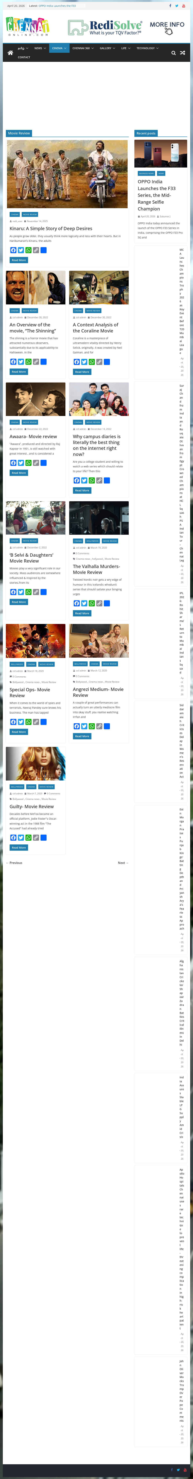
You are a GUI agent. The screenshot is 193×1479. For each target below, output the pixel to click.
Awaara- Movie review (33, 436)
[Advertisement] (96, 101)
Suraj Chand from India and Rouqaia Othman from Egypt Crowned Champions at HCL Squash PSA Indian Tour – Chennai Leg (182, 473)
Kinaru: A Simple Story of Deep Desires (51, 228)
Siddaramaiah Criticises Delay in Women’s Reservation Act (182, 740)
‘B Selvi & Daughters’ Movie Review (31, 558)
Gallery (105, 48)
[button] (26, 48)
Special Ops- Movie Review (30, 692)
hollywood (97, 558)
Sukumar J (165, 216)
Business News (146, 173)
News (38, 48)
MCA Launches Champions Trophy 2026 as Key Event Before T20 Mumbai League (182, 301)
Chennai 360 (81, 48)
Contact (24, 57)
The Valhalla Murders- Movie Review (96, 569)
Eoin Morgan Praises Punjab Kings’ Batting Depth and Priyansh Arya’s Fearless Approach (182, 869)
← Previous (14, 863)
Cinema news (83, 558)
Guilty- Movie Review (32, 806)
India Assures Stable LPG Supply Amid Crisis (182, 1107)
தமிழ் (21, 48)
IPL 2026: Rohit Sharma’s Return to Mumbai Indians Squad (182, 632)
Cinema (57, 48)
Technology (146, 48)
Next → (123, 863)
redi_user (17, 221)
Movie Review (30, 214)
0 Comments (81, 553)
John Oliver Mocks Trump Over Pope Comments (182, 1390)
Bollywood (17, 664)
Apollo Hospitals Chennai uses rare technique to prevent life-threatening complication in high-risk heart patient (182, 1249)
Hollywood (92, 541)
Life (123, 48)
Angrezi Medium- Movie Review (98, 692)
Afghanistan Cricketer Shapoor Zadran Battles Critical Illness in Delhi (182, 1002)
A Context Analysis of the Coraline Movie (95, 327)
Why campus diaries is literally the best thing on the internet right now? (97, 445)
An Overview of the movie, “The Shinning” (33, 327)
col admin (18, 317)
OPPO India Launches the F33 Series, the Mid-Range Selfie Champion (157, 195)
